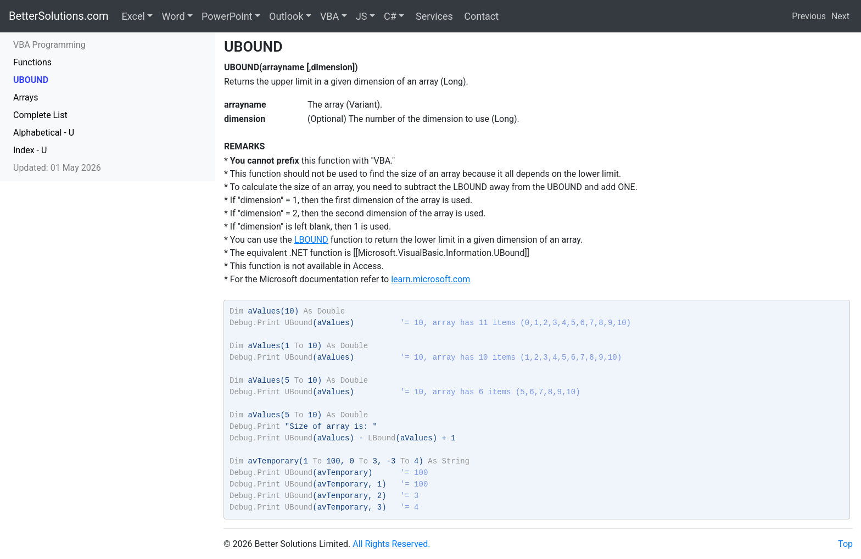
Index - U (30, 150)
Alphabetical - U (43, 132)
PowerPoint (227, 16)
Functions (32, 62)
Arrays (25, 97)
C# (390, 16)
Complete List (40, 115)
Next (840, 16)
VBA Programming (49, 45)
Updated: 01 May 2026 (57, 168)
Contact (480, 16)
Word (173, 16)
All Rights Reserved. (391, 544)
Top (845, 544)
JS (361, 16)
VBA (329, 16)
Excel (133, 16)
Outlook (286, 16)
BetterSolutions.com (59, 16)
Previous (809, 16)
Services (432, 16)
